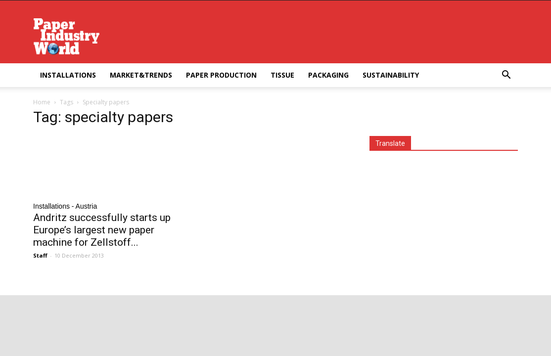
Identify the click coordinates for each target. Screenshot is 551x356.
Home (41, 102)
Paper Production (221, 75)
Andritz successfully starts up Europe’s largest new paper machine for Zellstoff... (102, 230)
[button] (506, 76)
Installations (68, 75)
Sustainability (391, 75)
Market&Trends (141, 75)
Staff (40, 255)
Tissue (282, 75)
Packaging (328, 75)
